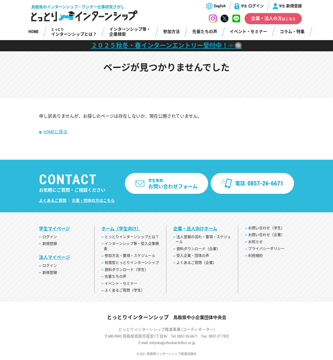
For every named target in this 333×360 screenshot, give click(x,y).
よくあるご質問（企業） (196, 262)
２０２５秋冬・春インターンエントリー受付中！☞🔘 (166, 45)
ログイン (252, 6)
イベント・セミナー (248, 31)
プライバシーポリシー (266, 248)
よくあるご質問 (52, 200)
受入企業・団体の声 (192, 255)
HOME (33, 31)
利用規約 (255, 255)
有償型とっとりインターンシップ (132, 262)
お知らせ (255, 242)
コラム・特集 (292, 31)
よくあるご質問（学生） (125, 290)
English (220, 6)
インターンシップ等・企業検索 (130, 32)
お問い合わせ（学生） (266, 228)
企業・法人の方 (273, 18)
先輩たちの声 (204, 31)
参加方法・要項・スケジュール (130, 255)
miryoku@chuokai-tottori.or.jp (172, 342)
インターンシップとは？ (74, 32)
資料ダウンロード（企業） (198, 249)
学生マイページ (54, 228)
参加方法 (171, 31)
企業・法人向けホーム (195, 228)
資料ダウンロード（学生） (126, 270)
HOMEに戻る (55, 131)
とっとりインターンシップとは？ (132, 237)
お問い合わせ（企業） (266, 235)
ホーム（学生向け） (121, 228)
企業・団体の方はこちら (93, 200)
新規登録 (290, 6)
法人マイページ (54, 257)
